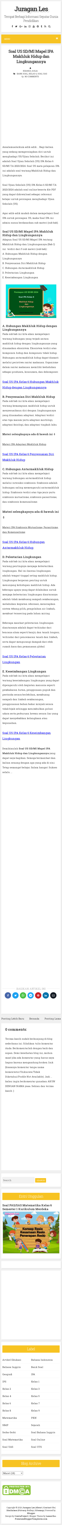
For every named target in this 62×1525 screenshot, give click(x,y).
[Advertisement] (31, 114)
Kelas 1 (35, 1381)
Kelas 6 (33, 73)
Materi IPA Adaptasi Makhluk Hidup (24, 444)
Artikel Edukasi (11, 1359)
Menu (31, 39)
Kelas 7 (35, 1403)
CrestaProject (21, 1516)
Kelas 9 (35, 1410)
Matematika (9, 1417)
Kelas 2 (6, 1388)
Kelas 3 (35, 1388)
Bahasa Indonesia (42, 1359)
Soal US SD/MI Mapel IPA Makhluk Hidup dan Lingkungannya (31, 56)
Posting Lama (52, 1018)
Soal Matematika (12, 1439)
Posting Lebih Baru (12, 1018)
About (39, 1507)
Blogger (31, 1513)
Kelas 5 (35, 1396)
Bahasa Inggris (11, 1367)
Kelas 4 (6, 1396)
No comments (32, 76)
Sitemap (39, 1510)
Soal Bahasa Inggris (43, 1432)
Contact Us (49, 1507)
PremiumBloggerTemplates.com (31, 1519)
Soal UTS (36, 1446)
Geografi (7, 1374)
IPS (4, 1381)
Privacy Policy (26, 1510)
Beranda (34, 1018)
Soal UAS (42, 73)
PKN (34, 1417)
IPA (33, 1374)
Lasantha (51, 1516)
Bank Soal (22, 73)
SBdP (5, 1425)
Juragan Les (31, 9)
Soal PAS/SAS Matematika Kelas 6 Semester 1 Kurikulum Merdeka (27, 1207)
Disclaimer (11, 1510)
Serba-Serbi (9, 1432)
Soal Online (38, 1439)
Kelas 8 (6, 1410)
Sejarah (35, 1425)
